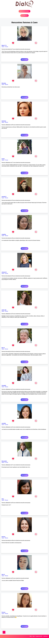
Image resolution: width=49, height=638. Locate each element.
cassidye (4, 423)
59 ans (6, 500)
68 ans (6, 84)
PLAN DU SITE (39, 636)
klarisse (3, 536)
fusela (3, 158)
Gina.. (3, 499)
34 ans (6, 311)
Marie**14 (4, 45)
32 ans (6, 424)
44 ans (6, 613)
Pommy (3, 612)
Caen (3, 46)
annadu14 (4, 196)
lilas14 (3, 574)
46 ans (6, 235)
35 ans (6, 386)
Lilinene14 (4, 272)
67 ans (6, 46)
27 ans (6, 160)
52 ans (6, 273)
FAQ (31, 636)
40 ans (6, 122)
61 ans (6, 462)
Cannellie (4, 385)
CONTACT (45, 636)
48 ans (6, 538)
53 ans (6, 197)
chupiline (4, 234)
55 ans (6, 575)
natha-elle (4, 310)
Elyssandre (4, 461)
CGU (34, 636)
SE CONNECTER (24, 15)
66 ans (6, 349)
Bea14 (3, 347)
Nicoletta (4, 83)
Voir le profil (24, 59)
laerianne (4, 121)
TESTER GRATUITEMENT (24, 11)
